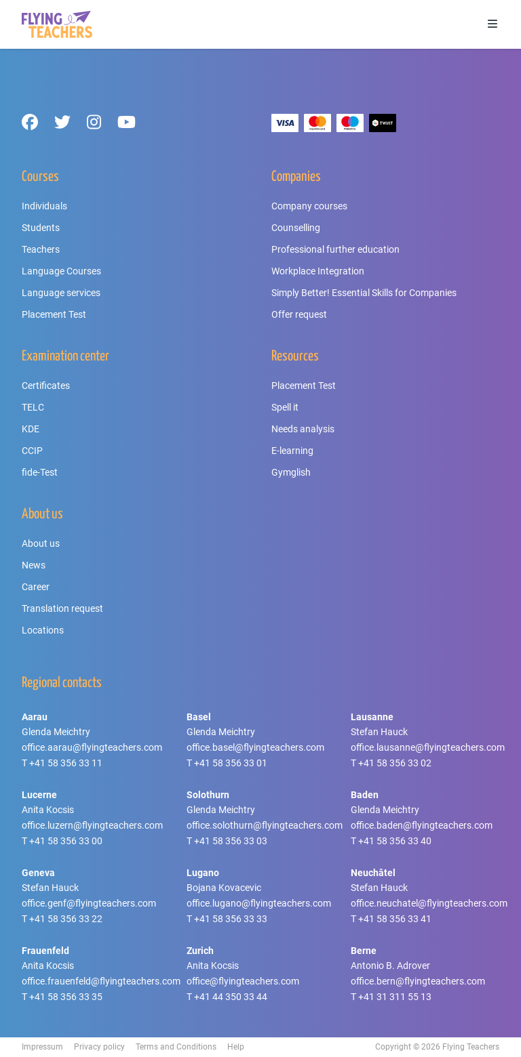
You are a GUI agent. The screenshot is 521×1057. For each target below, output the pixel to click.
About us (41, 543)
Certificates (46, 385)
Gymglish (291, 472)
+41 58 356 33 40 (394, 840)
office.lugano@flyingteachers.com (259, 903)
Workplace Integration (317, 271)
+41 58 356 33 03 (230, 840)
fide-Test (40, 472)
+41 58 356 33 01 (230, 763)
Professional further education (335, 249)
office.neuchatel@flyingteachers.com (429, 903)
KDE (30, 428)
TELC (33, 407)
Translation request (62, 608)
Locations (43, 630)
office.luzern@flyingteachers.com (92, 825)
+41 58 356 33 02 (394, 763)
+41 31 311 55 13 (394, 996)
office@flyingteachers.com (243, 981)
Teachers (41, 249)
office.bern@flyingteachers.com (418, 981)
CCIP (32, 450)
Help (235, 1047)
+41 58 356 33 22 (65, 918)
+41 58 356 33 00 (65, 840)
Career (36, 586)
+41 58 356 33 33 (230, 918)
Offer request (299, 314)
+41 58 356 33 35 (65, 996)
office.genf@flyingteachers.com (89, 903)
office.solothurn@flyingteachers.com (265, 825)
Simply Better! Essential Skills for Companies (364, 292)
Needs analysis (302, 428)
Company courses (309, 206)
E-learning (292, 450)
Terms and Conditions (176, 1047)
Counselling (295, 227)
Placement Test (54, 314)
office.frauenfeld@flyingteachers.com (101, 981)
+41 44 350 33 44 (230, 996)
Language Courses (61, 271)
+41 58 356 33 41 (394, 918)
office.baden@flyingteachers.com (422, 825)
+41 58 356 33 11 (65, 763)
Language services (61, 292)
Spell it (284, 407)
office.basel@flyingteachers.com (255, 747)
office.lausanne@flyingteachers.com (428, 747)
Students (41, 227)
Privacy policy (99, 1047)
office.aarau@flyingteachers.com (92, 747)
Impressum (42, 1047)
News (33, 565)
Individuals (44, 206)
